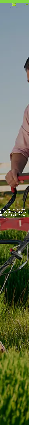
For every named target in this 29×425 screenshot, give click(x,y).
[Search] (24, 5)
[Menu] (2, 5)
